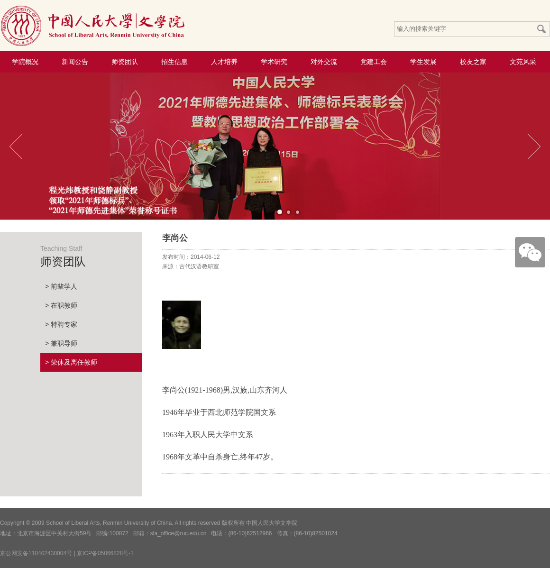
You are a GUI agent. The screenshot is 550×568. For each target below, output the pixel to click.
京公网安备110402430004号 (36, 553)
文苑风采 (523, 61)
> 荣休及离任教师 (71, 362)
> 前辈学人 (61, 286)
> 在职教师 (61, 305)
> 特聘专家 (61, 324)
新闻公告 (75, 61)
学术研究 (274, 61)
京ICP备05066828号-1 (105, 553)
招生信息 (174, 61)
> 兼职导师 (61, 343)
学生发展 (423, 61)
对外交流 (324, 61)
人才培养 (224, 61)
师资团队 (124, 61)
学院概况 (25, 61)
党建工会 (373, 61)
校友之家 (473, 61)
